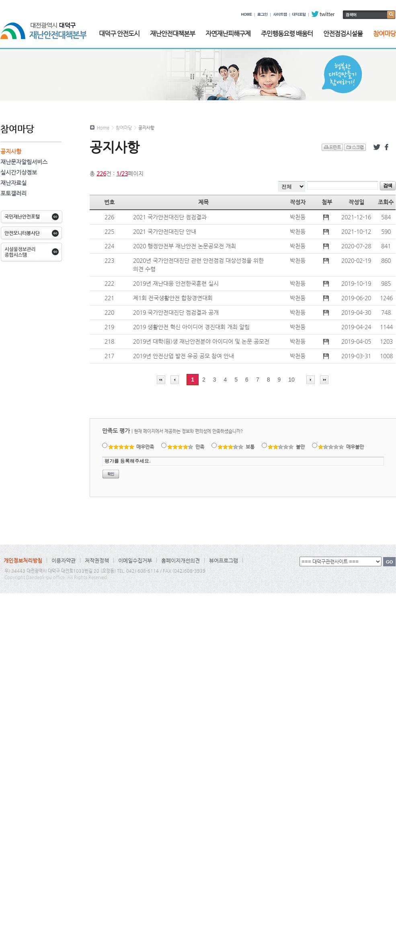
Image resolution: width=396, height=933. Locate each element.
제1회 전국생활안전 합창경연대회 (173, 298)
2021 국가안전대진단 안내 (164, 231)
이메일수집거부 (135, 560)
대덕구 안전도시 (119, 33)
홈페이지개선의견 (180, 560)
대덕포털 (299, 14)
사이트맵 (280, 14)
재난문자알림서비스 (23, 162)
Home (103, 127)
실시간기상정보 (18, 172)
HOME (246, 14)
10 (291, 379)
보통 (236, 447)
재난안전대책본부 (172, 33)
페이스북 (388, 147)
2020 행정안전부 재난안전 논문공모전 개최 (184, 246)
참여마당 (384, 33)
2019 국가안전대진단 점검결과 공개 (176, 312)
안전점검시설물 (343, 33)
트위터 (376, 147)
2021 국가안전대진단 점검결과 (170, 217)
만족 (186, 447)
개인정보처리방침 (23, 560)
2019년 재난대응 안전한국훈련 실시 (176, 283)
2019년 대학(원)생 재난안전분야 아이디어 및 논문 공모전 (201, 341)
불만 (286, 447)
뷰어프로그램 (223, 560)
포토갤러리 (13, 193)
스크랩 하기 (355, 147)
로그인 (262, 14)
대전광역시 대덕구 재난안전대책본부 (43, 26)
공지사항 (10, 151)
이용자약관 (63, 560)
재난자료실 (13, 183)
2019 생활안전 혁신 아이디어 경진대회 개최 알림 (191, 327)
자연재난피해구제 (227, 33)
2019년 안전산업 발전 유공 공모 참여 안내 (183, 356)
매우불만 (341, 447)
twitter (323, 14)
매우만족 (131, 447)
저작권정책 (97, 560)
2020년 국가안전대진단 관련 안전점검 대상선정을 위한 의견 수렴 (198, 264)
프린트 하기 (332, 147)
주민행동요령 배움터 (287, 33)
